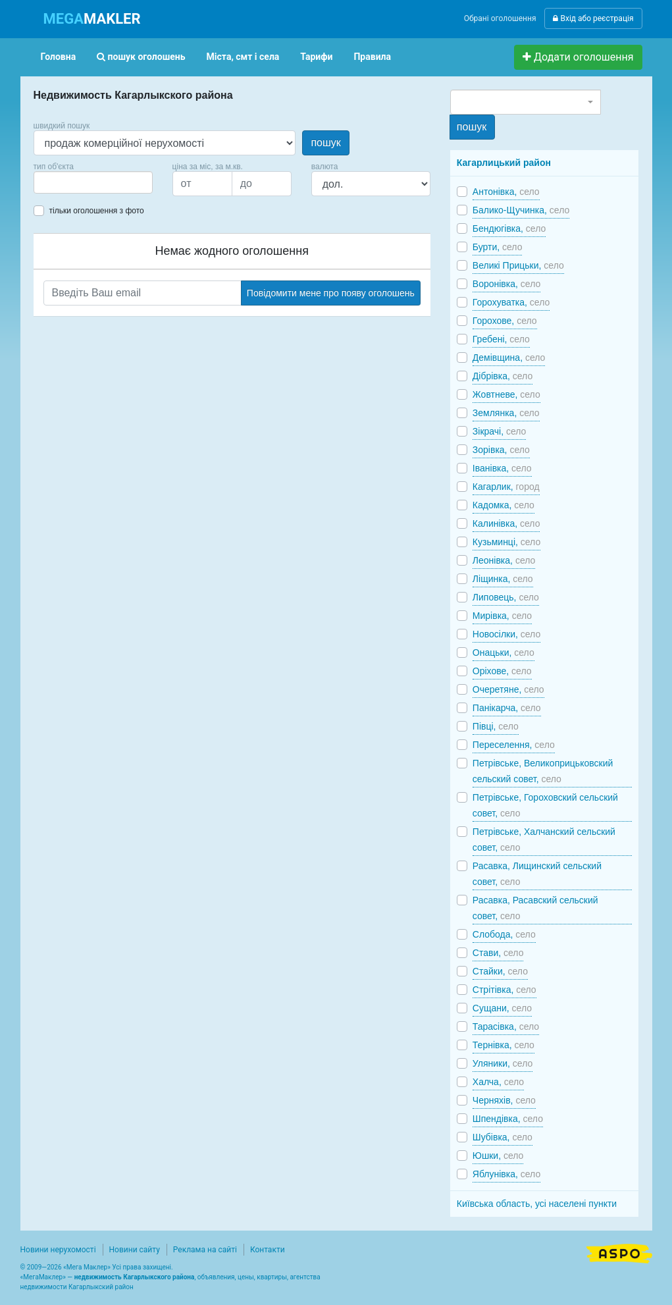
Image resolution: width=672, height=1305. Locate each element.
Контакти (267, 1249)
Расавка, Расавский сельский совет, (535, 908)
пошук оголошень (141, 56)
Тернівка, (503, 1045)
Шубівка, (502, 1137)
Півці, (496, 726)
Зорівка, (501, 449)
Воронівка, (506, 284)
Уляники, (502, 1063)
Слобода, (504, 934)
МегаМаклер (43, 1277)
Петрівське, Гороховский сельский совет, (545, 805)
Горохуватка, (511, 302)
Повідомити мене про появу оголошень (331, 293)
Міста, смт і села (243, 56)
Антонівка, (506, 191)
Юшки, (498, 1155)
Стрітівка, (504, 989)
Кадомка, (503, 505)
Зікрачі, (500, 431)
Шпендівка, (508, 1118)
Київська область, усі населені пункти (537, 1203)
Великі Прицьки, (518, 265)
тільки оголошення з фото (96, 210)
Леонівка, (504, 560)
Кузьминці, (506, 542)
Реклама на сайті (205, 1249)
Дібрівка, (502, 376)
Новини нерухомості (58, 1249)
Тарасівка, (506, 1026)
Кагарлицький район (504, 162)
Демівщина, (509, 357)
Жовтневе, (506, 394)
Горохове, (505, 320)
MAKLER (92, 19)
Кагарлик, (506, 486)
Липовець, (506, 597)
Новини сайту (134, 1249)
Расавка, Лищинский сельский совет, (537, 874)
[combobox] (93, 182)
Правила (372, 56)
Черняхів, (504, 1100)
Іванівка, (502, 468)
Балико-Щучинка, (521, 210)
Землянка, (506, 413)
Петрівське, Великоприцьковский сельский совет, (543, 771)
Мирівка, (502, 615)
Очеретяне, (508, 689)
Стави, (498, 952)
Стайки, (500, 971)
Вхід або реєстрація (593, 18)
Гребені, (501, 339)
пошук (325, 142)
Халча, (498, 1082)
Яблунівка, (506, 1174)
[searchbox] (57, 182)
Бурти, (498, 247)
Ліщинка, (503, 578)
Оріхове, (502, 671)
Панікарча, (507, 708)
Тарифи (316, 56)
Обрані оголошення (500, 18)
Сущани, (502, 1008)
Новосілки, (506, 634)
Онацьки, (503, 652)
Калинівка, (506, 523)
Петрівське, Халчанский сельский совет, (544, 839)
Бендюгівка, (509, 228)
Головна (58, 56)
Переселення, (514, 744)
